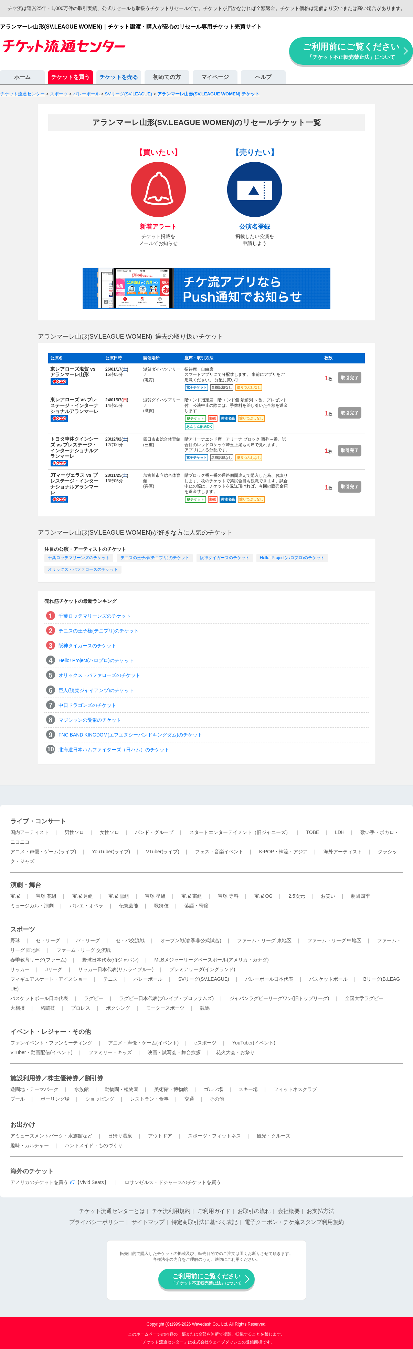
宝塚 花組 (46, 896)
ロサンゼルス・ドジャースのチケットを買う (173, 1182)
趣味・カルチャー (29, 1145)
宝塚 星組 (155, 896)
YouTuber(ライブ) (111, 851)
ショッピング (99, 1099)
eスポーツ (205, 1043)
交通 (189, 1099)
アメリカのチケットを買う (39, 1182)
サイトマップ (148, 1222)
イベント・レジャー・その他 (50, 1031)
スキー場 (248, 1089)
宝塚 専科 (228, 896)
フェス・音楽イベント (219, 851)
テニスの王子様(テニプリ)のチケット (154, 557)
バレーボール (148, 979)
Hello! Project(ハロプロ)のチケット (292, 557)
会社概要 (289, 1211)
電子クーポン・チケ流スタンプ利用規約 (294, 1222)
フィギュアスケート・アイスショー (48, 979)
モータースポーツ (165, 1008)
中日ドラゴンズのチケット (87, 705)
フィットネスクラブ (295, 1089)
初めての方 (167, 77)
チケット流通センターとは (112, 1211)
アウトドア (160, 1136)
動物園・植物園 (121, 1089)
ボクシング (118, 1008)
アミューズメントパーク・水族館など (51, 1136)
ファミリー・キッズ (110, 1052)
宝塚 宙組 (191, 896)
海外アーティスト (343, 851)
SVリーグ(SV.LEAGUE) (203, 979)
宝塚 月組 (82, 896)
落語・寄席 (196, 905)
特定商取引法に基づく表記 (204, 1222)
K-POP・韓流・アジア (283, 851)
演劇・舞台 (25, 885)
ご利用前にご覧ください (351, 51)
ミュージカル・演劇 (32, 905)
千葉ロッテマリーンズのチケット (79, 557)
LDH (340, 832)
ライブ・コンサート (38, 821)
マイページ (215, 77)
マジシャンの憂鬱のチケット (90, 720)
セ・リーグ (48, 940)
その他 (217, 1099)
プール (17, 1099)
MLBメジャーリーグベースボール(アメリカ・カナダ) (211, 959)
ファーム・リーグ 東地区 (264, 940)
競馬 (205, 1008)
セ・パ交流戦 (130, 940)
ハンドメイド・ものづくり (94, 1145)
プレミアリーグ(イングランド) (202, 969)
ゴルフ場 (213, 1089)
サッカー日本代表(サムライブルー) (115, 969)
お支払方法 (320, 1211)
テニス (110, 979)
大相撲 (17, 1008)
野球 (15, 940)
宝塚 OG (263, 896)
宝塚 (15, 896)
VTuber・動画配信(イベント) (41, 1052)
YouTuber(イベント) (253, 1043)
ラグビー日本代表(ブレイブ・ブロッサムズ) (166, 998)
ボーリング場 (55, 1099)
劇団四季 (360, 896)
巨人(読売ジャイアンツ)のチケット (96, 690)
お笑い (328, 896)
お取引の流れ (254, 1211)
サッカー (20, 969)
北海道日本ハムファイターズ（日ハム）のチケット (114, 749)
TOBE (312, 832)
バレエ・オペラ (86, 905)
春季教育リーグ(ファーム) (38, 959)
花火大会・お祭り (235, 1052)
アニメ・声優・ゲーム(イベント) (143, 1043)
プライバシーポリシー (96, 1222)
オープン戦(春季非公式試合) (190, 940)
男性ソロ (74, 832)
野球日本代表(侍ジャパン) (110, 959)
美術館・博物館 (171, 1089)
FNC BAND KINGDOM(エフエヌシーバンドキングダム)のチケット (130, 735)
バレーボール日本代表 (269, 979)
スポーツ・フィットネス (214, 1136)
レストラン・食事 (149, 1099)
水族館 (81, 1089)
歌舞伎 (161, 905)
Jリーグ (53, 969)
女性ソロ (109, 832)
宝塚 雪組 (118, 896)
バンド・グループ (154, 832)
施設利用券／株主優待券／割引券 (56, 1078)
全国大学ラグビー (364, 998)
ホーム (22, 77)
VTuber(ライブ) (162, 851)
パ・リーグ (88, 940)
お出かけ (22, 1124)
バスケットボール (328, 979)
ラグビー (93, 998)
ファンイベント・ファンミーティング (51, 1043)
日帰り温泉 (120, 1136)
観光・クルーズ (273, 1136)
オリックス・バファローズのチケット (83, 569)
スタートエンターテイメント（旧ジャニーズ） (239, 832)
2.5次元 (296, 896)
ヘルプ (263, 77)
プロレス (80, 1008)
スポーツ (22, 929)
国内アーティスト (29, 832)
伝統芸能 (128, 905)
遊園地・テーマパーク (34, 1089)
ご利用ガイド (214, 1211)
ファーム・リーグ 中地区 (334, 940)
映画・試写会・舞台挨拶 (174, 1052)
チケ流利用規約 (171, 1211)
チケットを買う (70, 77)
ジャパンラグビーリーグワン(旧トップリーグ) (279, 998)
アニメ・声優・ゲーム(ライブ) (43, 851)
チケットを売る (118, 77)
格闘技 (48, 1008)
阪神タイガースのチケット (225, 557)
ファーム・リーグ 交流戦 (83, 950)
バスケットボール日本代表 (39, 998)
